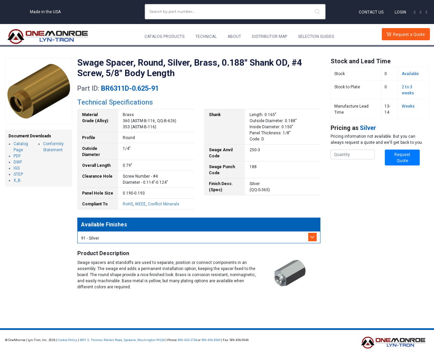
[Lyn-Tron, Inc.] (47, 36)
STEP (18, 174)
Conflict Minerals (163, 204)
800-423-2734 (187, 340)
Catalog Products (164, 36)
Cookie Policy (67, 340)
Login (400, 12)
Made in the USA (45, 11)
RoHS (128, 204)
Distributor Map (269, 36)
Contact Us (371, 12)
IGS (17, 168)
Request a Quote (409, 34)
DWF (18, 162)
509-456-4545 (210, 340)
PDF (17, 156)
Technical (206, 36)
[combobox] (235, 11)
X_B (17, 180)
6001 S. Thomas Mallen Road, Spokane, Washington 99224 (122, 340)
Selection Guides (316, 36)
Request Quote (402, 157)
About (234, 36)
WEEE (140, 204)
